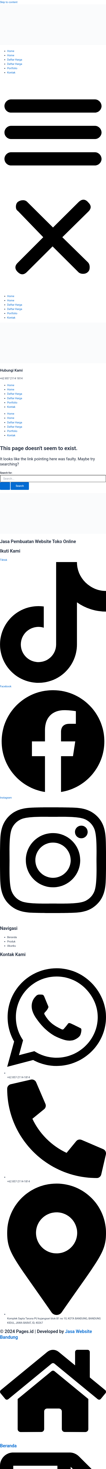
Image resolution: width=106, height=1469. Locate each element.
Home (10, 51)
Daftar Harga (14, 59)
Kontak (11, 72)
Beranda (8, 1445)
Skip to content (8, 2)
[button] (53, 184)
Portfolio (12, 68)
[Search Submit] (5, 486)
